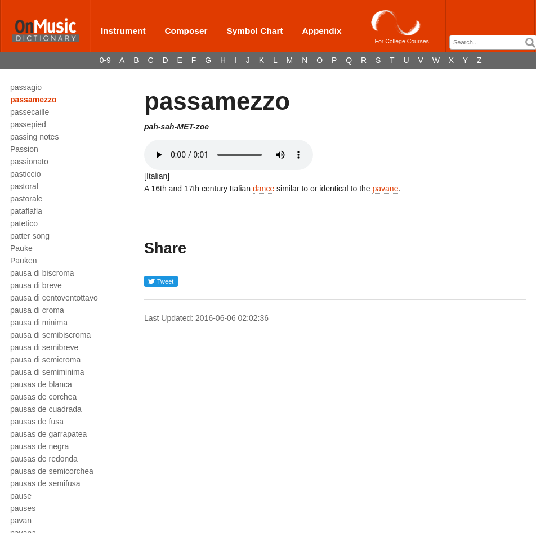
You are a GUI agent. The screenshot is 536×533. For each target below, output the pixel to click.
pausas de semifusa (45, 483)
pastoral (24, 186)
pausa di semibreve (44, 347)
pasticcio (25, 173)
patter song (30, 235)
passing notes (34, 136)
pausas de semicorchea (51, 471)
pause (21, 495)
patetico (24, 223)
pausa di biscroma (42, 272)
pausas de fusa (37, 421)
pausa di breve (36, 285)
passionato (29, 161)
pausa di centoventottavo (54, 297)
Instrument (123, 30)
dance (263, 188)
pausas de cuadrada (46, 409)
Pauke (21, 248)
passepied (28, 124)
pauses (22, 508)
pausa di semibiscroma (50, 334)
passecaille (29, 112)
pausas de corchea (43, 396)
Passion (24, 149)
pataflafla (26, 211)
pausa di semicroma (45, 359)
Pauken (23, 260)
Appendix (321, 30)
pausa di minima (39, 322)
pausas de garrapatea (48, 433)
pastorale (26, 198)
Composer (185, 30)
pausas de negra (39, 446)
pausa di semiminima (47, 372)
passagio (26, 87)
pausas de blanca (41, 384)
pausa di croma (37, 310)
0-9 (105, 60)
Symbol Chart (254, 30)
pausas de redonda (44, 458)
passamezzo (33, 99)
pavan (21, 520)
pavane (385, 188)
